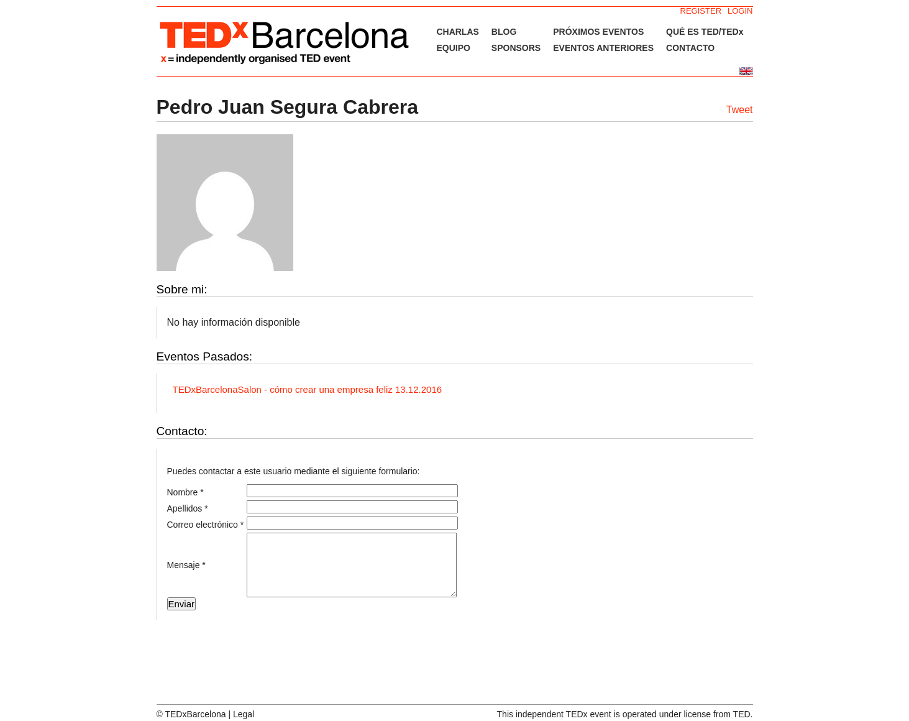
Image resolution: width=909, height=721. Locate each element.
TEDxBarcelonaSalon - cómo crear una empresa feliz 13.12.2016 (307, 389)
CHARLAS (457, 32)
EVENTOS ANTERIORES (603, 48)
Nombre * (185, 492)
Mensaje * (186, 565)
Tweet (739, 109)
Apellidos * (187, 508)
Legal (243, 714)
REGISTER (700, 11)
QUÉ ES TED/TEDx (704, 32)
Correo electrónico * (205, 525)
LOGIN (740, 11)
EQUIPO (453, 48)
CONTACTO (690, 48)
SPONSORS (516, 48)
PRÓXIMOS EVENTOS (598, 32)
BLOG (503, 32)
